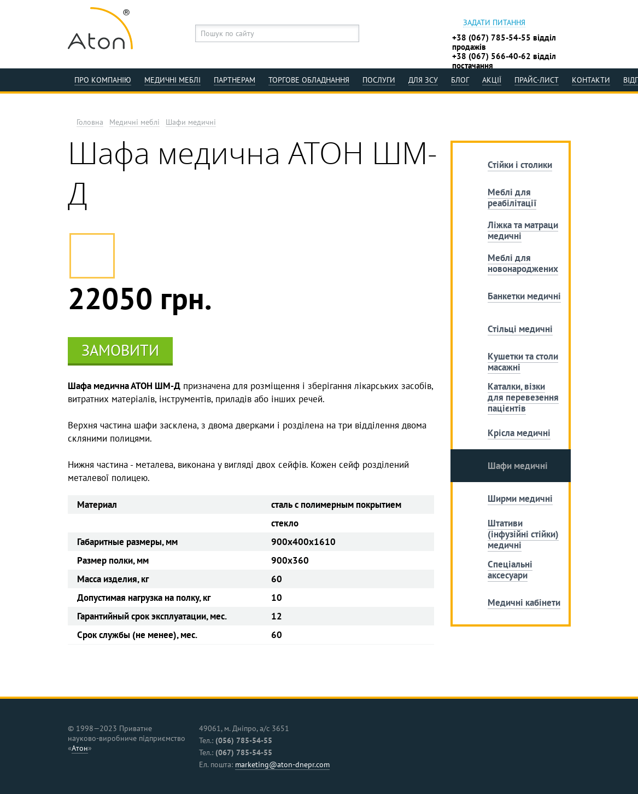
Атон (80, 748)
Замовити (120, 350)
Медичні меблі (134, 122)
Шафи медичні (191, 122)
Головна (90, 122)
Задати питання (494, 23)
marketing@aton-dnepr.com (282, 764)
